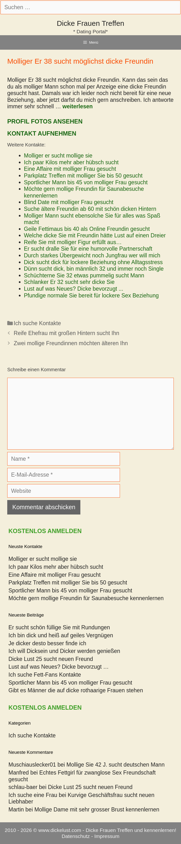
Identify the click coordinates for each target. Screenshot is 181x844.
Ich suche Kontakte (37, 323)
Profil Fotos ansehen (45, 121)
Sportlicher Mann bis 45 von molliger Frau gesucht (70, 682)
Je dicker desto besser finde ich (47, 643)
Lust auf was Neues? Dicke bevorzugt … (58, 667)
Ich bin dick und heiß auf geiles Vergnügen (60, 635)
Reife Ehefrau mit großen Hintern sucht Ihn (66, 333)
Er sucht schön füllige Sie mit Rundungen (59, 627)
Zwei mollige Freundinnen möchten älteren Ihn (71, 343)
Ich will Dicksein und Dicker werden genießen (64, 651)
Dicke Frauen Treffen (90, 23)
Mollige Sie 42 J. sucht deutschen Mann (115, 765)
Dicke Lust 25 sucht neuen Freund (50, 659)
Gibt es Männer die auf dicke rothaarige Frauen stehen (75, 690)
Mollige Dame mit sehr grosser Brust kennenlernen (96, 809)
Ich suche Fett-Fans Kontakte (44, 675)
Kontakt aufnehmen (41, 133)
